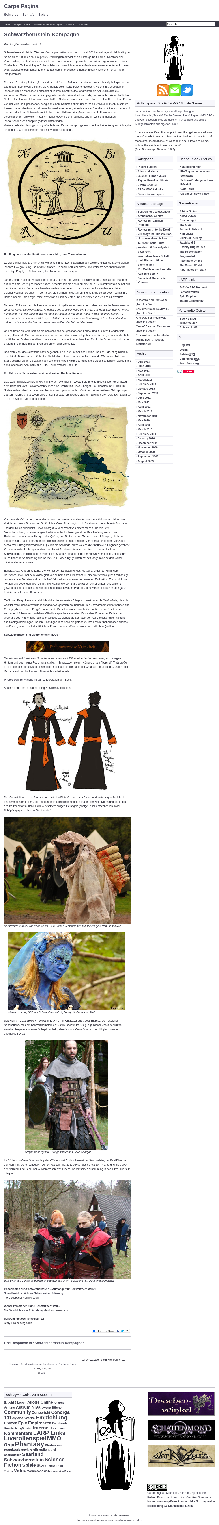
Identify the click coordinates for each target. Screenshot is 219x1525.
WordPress (65, 1471)
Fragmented (187, 256)
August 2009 (146, 461)
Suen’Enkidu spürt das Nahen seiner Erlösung (33, 1293)
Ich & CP (70, 24)
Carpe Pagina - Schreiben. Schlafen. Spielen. (174, 1493)
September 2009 (148, 456)
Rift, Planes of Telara (193, 269)
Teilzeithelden (188, 323)
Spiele (29, 1465)
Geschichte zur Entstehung (26, 1310)
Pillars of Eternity (191, 238)
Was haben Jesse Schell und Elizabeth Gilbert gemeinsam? (153, 260)
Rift (35, 1449)
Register (185, 345)
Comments (190, 359)
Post (59, 1445)
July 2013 (144, 361)
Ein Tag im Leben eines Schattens (195, 173)
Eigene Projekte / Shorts (153, 180)
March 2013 (145, 379)
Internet (41, 1427)
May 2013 (144, 370)
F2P (48, 1423)
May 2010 (144, 420)
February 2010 (147, 434)
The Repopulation (191, 251)
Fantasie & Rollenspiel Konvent (152, 280)
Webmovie (35, 1471)
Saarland (32, 1454)
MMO (54, 1438)
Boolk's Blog (188, 318)
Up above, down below (152, 238)
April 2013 (144, 375)
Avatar (46, 1407)
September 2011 (148, 393)
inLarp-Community (192, 300)
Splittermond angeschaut (154, 211)
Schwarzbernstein (24, 1459)
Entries (187, 354)
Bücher (57, 1407)
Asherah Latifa (189, 327)
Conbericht (41, 1412)
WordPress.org (189, 363)
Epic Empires (188, 296)
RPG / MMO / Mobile (150, 189)
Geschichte (11, 1428)
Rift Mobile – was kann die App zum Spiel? (154, 271)
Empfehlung (51, 1417)
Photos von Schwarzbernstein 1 (24, 679)
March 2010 (145, 429)
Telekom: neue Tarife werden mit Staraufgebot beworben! (153, 247)
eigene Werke (23, 1418)
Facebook (59, 1423)
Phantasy (29, 1444)
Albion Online (188, 211)
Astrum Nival (29, 1407)
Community (17, 1412)
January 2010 (146, 438)
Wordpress (104, 1520)
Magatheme (120, 1520)
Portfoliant (83, 24)
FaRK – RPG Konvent (193, 287)
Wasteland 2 (187, 242)
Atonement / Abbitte (150, 216)
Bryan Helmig (135, 1520)
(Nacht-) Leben (147, 166)
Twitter (8, 1471)
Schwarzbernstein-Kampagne (48, 24)
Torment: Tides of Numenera (191, 231)
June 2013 (144, 366)
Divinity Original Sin (192, 247)
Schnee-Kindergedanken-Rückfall (196, 182)
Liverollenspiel (147, 185)
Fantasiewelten (189, 292)
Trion (59, 1465)
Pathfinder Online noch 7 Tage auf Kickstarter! (153, 340)
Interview (58, 1428)
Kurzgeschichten (22, 24)
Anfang (9, 1407)
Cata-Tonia (187, 189)
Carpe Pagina (21, 6)
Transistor (186, 224)
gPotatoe (26, 1428)
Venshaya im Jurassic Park (155, 234)
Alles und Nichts (148, 171)
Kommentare (18, 1433)
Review (26, 1449)
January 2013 (146, 388)
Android (59, 1402)
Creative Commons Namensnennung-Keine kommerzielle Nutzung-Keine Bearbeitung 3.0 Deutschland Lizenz (181, 1501)
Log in (184, 349)
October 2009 (146, 452)
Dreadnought (188, 220)
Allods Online (40, 1402)
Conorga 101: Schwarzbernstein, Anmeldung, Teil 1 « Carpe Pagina (42, 1364)
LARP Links (49, 1433)
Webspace (51, 1471)
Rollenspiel (47, 1449)
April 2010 (144, 424)
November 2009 (148, 447)
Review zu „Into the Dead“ (154, 229)
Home (7, 24)
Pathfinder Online (191, 260)
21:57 (44, 1373)
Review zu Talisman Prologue (150, 222)
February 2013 (147, 384)
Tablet (51, 1465)
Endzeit (10, 1423)
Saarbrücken (12, 1455)
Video (20, 1470)
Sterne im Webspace (151, 194)
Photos (50, 1445)
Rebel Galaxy (188, 215)
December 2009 (147, 443)
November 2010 (148, 416)
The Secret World (191, 265)
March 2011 (145, 411)
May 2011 (144, 402)
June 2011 (144, 397)
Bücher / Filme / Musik (152, 176)
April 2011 (144, 406)
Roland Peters (156, 1497)
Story (41, 1465)
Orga (9, 1444)
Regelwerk (12, 1449)
